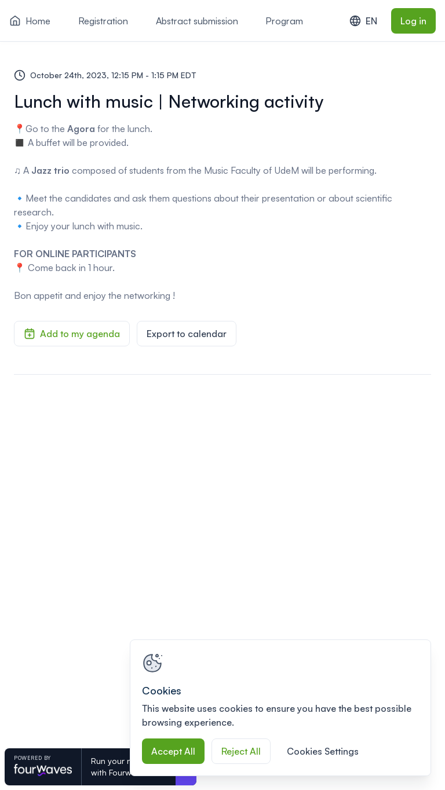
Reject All (241, 751)
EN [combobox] (363, 21)
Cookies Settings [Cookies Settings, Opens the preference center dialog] (323, 751)
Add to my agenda (72, 333)
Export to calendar (187, 333)
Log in (413, 21)
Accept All (173, 751)
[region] (280, 707)
